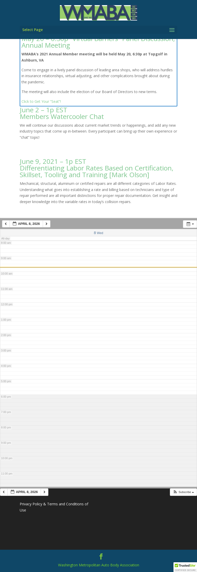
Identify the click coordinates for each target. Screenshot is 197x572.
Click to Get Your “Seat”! (41, 101)
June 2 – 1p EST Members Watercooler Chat (62, 113)
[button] (183, 492)
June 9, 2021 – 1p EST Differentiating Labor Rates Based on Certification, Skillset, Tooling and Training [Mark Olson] (96, 168)
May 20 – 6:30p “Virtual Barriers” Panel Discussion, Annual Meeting (98, 42)
